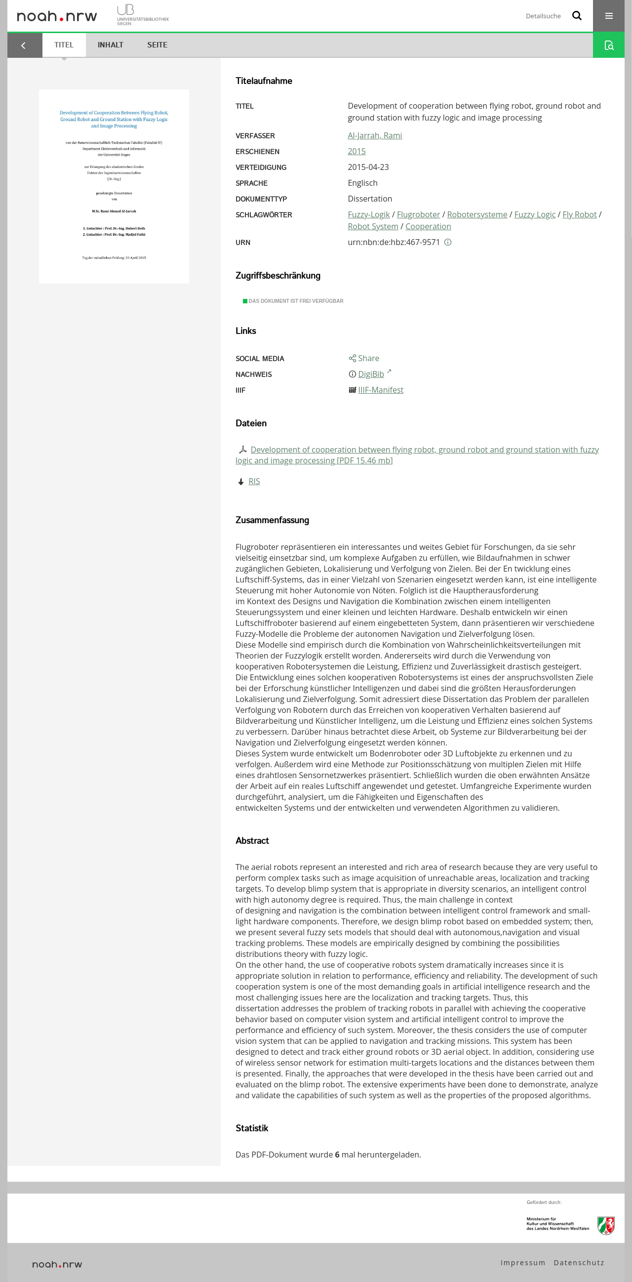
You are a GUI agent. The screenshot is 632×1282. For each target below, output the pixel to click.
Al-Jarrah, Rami (375, 135)
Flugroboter (418, 214)
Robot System (373, 226)
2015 (357, 151)
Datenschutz (579, 1262)
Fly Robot (580, 214)
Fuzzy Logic (535, 214)
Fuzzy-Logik (369, 214)
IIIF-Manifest (381, 389)
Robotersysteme (477, 214)
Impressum (523, 1262)
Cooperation (428, 226)
